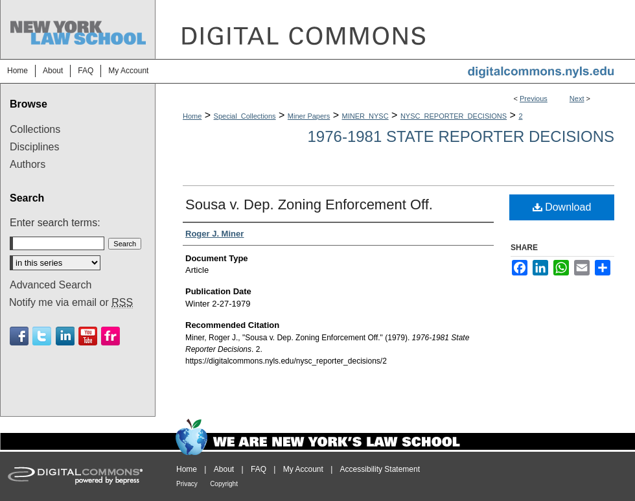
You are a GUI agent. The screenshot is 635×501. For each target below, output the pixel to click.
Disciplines (34, 146)
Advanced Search (50, 284)
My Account (303, 469)
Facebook (19, 336)
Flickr (110, 336)
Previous (534, 98)
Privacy (187, 483)
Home (192, 116)
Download (562, 207)
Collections (35, 129)
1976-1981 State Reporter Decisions (461, 136)
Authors (27, 164)
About (224, 469)
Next (577, 98)
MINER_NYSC (365, 116)
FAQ (258, 469)
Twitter (41, 336)
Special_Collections (245, 116)
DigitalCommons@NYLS (395, 29)
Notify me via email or (71, 303)
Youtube (87, 336)
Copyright (224, 483)
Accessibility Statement (380, 469)
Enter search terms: (55, 222)
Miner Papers (309, 116)
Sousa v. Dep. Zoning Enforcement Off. (309, 204)
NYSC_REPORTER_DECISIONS (453, 116)
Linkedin (65, 336)
